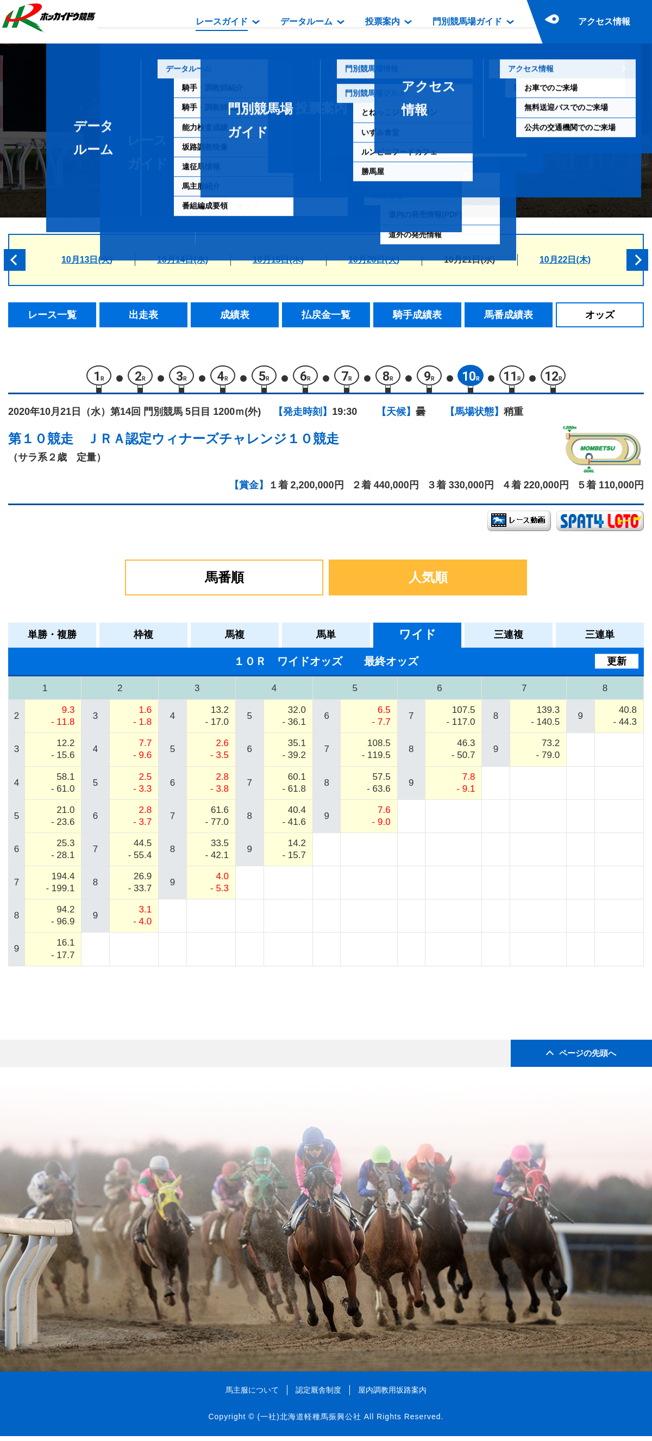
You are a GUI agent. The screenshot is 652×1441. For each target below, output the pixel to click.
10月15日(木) (278, 259)
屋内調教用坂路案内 (392, 1394)
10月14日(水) (182, 259)
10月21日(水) (469, 259)
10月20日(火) (373, 259)
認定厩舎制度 (318, 1394)
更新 (616, 665)
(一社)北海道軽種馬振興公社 (309, 1421)
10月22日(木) (565, 259)
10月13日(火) (86, 259)
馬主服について (252, 1394)
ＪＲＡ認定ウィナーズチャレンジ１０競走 (212, 443)
